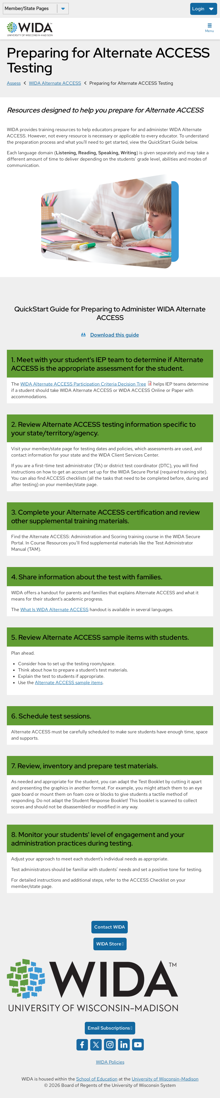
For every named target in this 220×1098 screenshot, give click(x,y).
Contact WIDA (109, 927)
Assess (14, 83)
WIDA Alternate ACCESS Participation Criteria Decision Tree (83, 384)
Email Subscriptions (109, 1028)
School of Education (96, 1079)
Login (198, 9)
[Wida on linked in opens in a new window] (124, 1044)
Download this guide (114, 334)
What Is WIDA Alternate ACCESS (54, 610)
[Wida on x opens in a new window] (96, 1044)
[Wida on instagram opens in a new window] (110, 1044)
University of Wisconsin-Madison (165, 1079)
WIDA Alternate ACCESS (55, 83)
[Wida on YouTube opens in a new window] (138, 1044)
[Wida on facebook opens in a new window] (82, 1044)
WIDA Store (108, 944)
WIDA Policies (110, 1062)
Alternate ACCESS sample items (69, 683)
